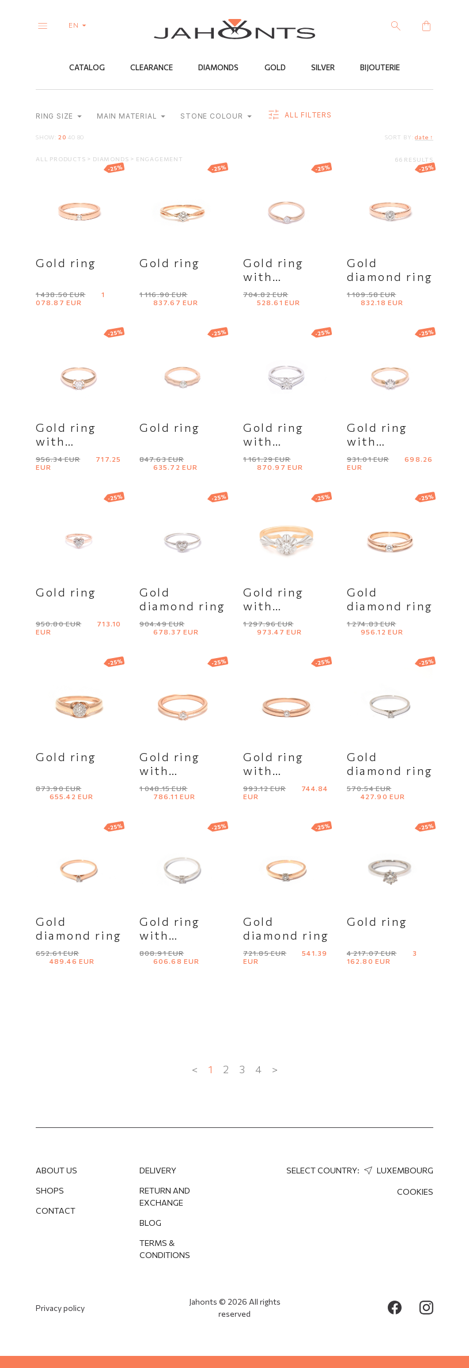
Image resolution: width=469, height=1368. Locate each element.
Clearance (151, 67)
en (80, 25)
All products (61, 158)
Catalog (87, 67)
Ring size (59, 116)
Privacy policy (60, 1308)
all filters (299, 115)
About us (56, 1170)
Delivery (157, 1170)
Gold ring (66, 262)
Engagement (159, 158)
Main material (131, 116)
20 (62, 137)
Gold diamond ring (390, 269)
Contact (55, 1210)
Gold (275, 67)
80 (81, 137)
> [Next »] (275, 1069)
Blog (150, 1223)
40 (71, 137)
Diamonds (218, 67)
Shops (50, 1190)
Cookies (415, 1191)
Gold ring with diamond (273, 276)
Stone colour (215, 116)
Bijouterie (380, 67)
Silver (323, 67)
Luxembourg (397, 1170)
